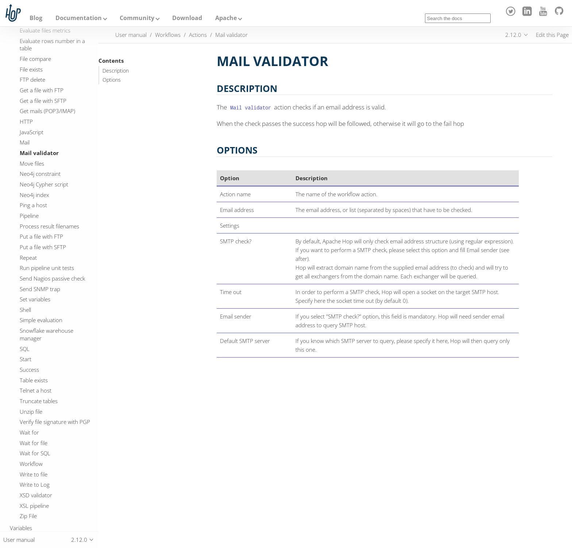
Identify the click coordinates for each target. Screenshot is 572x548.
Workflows (168, 34)
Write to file (33, 474)
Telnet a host (35, 390)
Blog (36, 18)
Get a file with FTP (41, 90)
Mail (25, 142)
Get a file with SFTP (43, 101)
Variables (21, 528)
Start (25, 359)
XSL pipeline (34, 506)
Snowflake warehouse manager (46, 334)
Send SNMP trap (40, 289)
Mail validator (39, 153)
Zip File (28, 516)
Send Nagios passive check (52, 278)
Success (29, 370)
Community (137, 18)
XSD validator (36, 495)
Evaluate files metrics (45, 30)
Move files (32, 163)
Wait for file (33, 443)
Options (112, 80)
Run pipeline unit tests (47, 268)
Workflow (31, 464)
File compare (35, 59)
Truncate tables (39, 401)
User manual (131, 34)
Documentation (78, 18)
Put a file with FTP (41, 236)
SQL (25, 349)
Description (116, 70)
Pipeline (29, 216)
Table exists (34, 380)
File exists (31, 69)
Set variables (35, 299)
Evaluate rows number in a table (52, 45)
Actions (198, 34)
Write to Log (35, 485)
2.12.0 (513, 34)
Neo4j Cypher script (44, 184)
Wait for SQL (35, 453)
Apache (226, 18)
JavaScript (31, 132)
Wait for (29, 432)
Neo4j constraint (40, 174)
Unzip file (31, 412)
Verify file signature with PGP (55, 422)
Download (187, 18)
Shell (25, 310)
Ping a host (33, 205)
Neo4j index (34, 195)
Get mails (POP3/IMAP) (47, 111)
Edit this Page (552, 34)
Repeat (28, 258)
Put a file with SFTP (43, 247)
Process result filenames (49, 226)
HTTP (26, 121)
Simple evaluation (41, 320)
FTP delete (32, 80)
